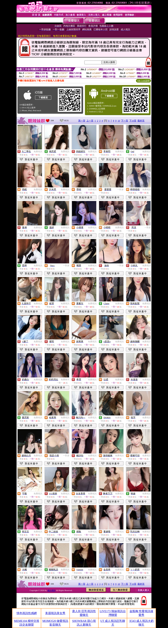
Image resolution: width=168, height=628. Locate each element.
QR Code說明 (143, 80)
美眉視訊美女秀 (55, 613)
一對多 (120, 189)
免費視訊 (38, 151)
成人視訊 (51, 590)
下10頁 (132, 120)
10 (119, 120)
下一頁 (124, 120)
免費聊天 (65, 379)
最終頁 (140, 120)
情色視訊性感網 (27, 613)
